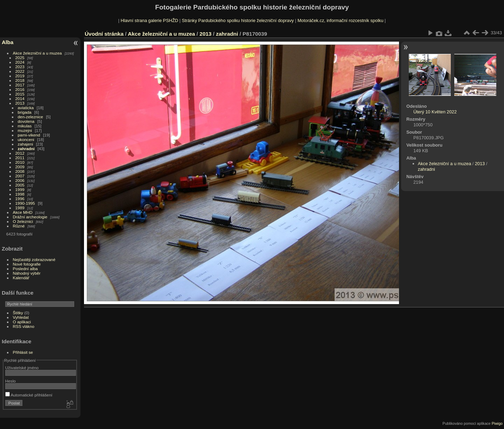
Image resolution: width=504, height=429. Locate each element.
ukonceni (26, 139)
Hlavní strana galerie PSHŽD (149, 20)
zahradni (26, 148)
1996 (19, 198)
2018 (19, 80)
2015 (19, 94)
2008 (19, 171)
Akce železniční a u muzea (37, 53)
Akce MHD (23, 212)
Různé (19, 226)
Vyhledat (21, 317)
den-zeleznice (30, 116)
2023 (19, 66)
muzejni (25, 130)
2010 (19, 162)
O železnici (23, 221)
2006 (19, 180)
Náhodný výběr (27, 273)
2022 (19, 71)
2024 (19, 62)
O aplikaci (22, 321)
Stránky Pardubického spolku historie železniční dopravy (238, 20)
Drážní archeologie (30, 217)
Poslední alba (25, 268)
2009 (19, 166)
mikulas (25, 126)
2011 (19, 157)
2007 (19, 176)
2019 (19, 75)
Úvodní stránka (104, 34)
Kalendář (21, 277)
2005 (19, 185)
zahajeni (25, 144)
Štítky (18, 312)
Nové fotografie (27, 264)
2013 (19, 103)
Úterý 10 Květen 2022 (435, 111)
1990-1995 (25, 203)
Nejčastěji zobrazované (34, 259)
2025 (19, 57)
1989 (19, 207)
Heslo (10, 381)
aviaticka (26, 107)
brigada (24, 112)
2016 (19, 89)
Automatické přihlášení (28, 395)
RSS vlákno (23, 326)
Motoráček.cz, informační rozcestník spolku (340, 20)
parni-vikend (29, 135)
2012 (19, 153)
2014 (19, 98)
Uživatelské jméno (21, 367)
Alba (7, 42)
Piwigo (497, 423)
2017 (19, 85)
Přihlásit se (23, 352)
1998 (19, 194)
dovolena (26, 121)
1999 (19, 189)
